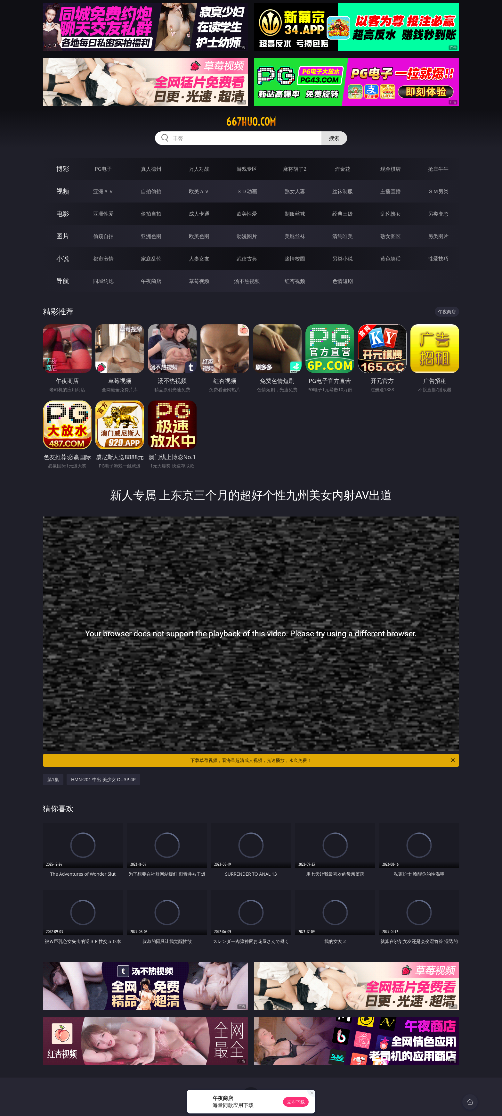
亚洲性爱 (103, 213)
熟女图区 (390, 236)
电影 (62, 213)
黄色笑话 (390, 258)
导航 (62, 281)
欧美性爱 (247, 213)
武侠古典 (247, 258)
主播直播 (390, 191)
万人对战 (199, 168)
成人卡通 (199, 213)
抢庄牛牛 (438, 168)
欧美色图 (199, 236)
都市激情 (103, 258)
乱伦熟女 (390, 213)
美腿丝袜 (295, 236)
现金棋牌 (390, 168)
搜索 (334, 138)
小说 (62, 258)
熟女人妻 (295, 191)
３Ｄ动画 (247, 191)
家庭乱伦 (151, 258)
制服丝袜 (295, 213)
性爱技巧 (438, 258)
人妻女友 (199, 258)
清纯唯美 (342, 236)
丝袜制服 (342, 191)
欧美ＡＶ (199, 191)
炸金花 (342, 168)
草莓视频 (199, 281)
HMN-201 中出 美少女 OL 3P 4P (103, 779)
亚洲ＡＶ (103, 191)
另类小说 (342, 258)
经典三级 (342, 213)
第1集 (53, 779)
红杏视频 (295, 281)
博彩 (62, 168)
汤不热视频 (247, 281)
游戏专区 (247, 168)
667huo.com (251, 121)
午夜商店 (151, 281)
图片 (62, 236)
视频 (62, 191)
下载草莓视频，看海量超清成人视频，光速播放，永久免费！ (323, 760)
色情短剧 (342, 281)
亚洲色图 (151, 236)
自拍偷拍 (151, 191)
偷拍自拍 (151, 213)
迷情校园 (295, 258)
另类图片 (438, 236)
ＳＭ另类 (438, 191)
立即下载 (296, 1102)
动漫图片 (247, 236)
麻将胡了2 (294, 168)
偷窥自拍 (103, 236)
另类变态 (438, 213)
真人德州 (151, 168)
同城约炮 (103, 281)
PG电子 (103, 168)
